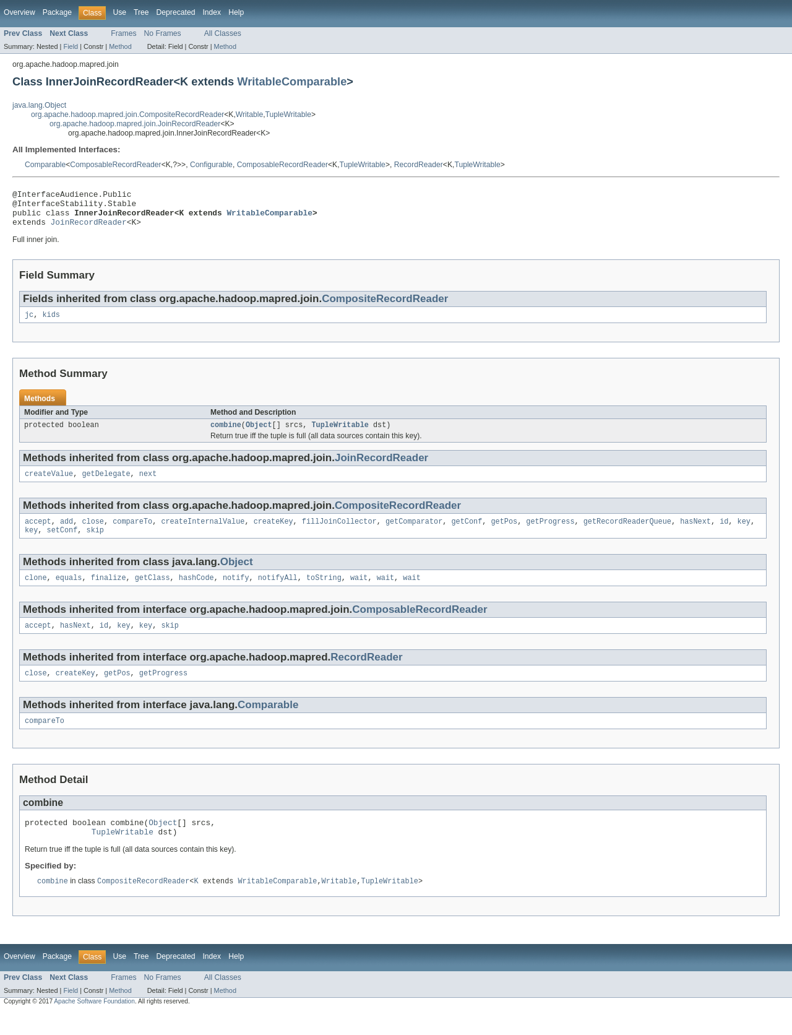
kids (50, 323)
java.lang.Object (39, 105)
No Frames (162, 33)
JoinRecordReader (89, 229)
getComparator (413, 534)
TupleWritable (288, 114)
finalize (108, 592)
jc (29, 323)
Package (57, 12)
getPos (504, 534)
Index (211, 12)
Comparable (45, 164)
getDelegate (106, 485)
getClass (152, 592)
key (743, 534)
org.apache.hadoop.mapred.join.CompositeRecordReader (127, 114)
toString (324, 592)
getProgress (550, 534)
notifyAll (278, 592)
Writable (249, 114)
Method (120, 46)
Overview (19, 12)
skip (95, 543)
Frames (123, 33)
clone (36, 592)
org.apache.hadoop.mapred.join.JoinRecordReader (135, 123)
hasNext (695, 534)
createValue (49, 485)
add (66, 534)
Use (119, 12)
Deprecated (176, 12)
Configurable (211, 164)
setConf (62, 543)
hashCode (196, 592)
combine (225, 435)
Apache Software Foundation (94, 1024)
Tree (141, 12)
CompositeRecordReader (385, 306)
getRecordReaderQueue (627, 534)
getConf (466, 534)
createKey (273, 534)
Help (236, 12)
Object (259, 435)
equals (69, 592)
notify (236, 592)
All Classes (222, 33)
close (93, 534)
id (724, 534)
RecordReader (418, 164)
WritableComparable (291, 81)
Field (70, 46)
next (148, 485)
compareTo (132, 534)
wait (359, 592)
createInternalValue (202, 534)
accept (38, 534)
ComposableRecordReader (115, 164)
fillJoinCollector (339, 534)
